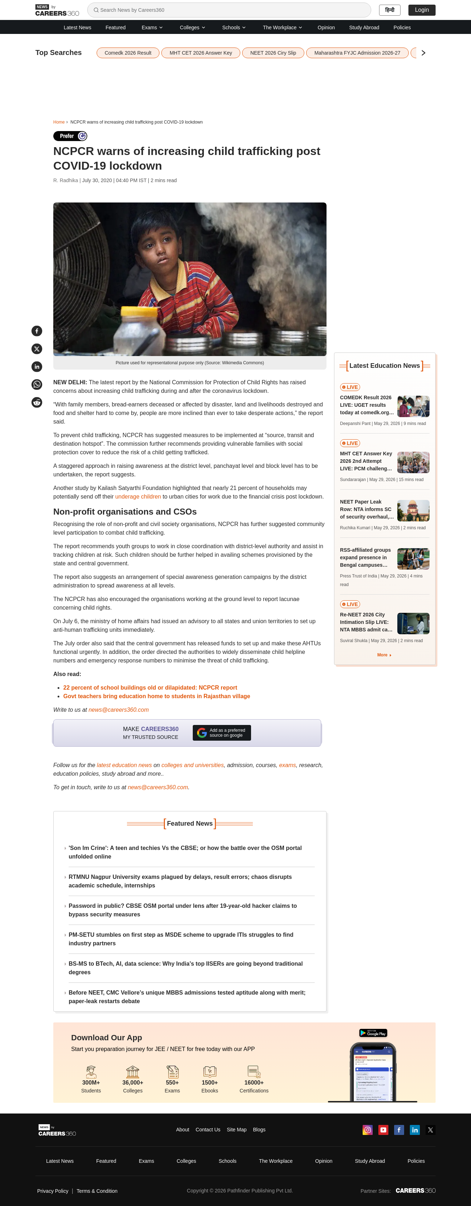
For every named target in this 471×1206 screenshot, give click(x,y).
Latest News (77, 27)
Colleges (193, 27)
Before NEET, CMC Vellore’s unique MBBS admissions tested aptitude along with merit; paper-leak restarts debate (187, 997)
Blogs (259, 1129)
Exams (152, 27)
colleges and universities (192, 765)
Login (422, 10)
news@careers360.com (119, 710)
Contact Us (208, 1129)
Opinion (326, 27)
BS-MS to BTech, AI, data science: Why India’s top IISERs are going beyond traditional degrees (186, 968)
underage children (138, 497)
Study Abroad (364, 27)
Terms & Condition (97, 1191)
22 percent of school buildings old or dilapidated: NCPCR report (150, 688)
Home (59, 122)
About (183, 1129)
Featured (116, 27)
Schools (234, 27)
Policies (402, 27)
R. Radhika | (67, 180)
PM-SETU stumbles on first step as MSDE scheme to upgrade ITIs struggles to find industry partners (181, 939)
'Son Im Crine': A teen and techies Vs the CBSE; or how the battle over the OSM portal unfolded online (185, 852)
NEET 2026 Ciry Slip (273, 53)
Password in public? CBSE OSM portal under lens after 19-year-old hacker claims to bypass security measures (183, 910)
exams (287, 765)
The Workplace (283, 27)
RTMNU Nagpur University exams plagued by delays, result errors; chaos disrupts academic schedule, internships (180, 881)
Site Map (236, 1129)
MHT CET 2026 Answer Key (201, 53)
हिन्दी (389, 10)
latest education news (124, 765)
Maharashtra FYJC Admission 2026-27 (357, 53)
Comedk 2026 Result (128, 53)
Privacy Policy (52, 1191)
